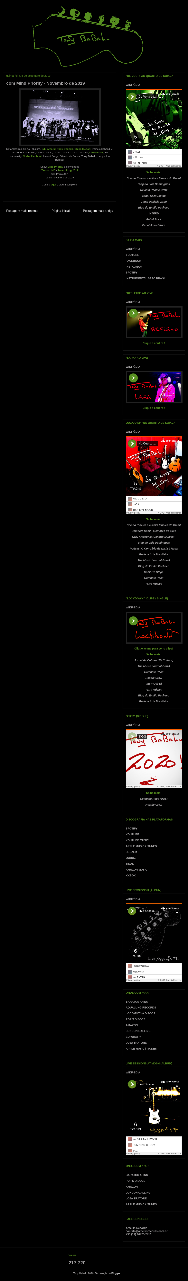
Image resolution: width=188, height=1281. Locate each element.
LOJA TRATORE (136, 1042)
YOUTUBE (132, 254)
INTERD (154, 213)
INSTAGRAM (134, 266)
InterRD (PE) (154, 683)
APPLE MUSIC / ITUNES (141, 846)
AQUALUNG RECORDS (141, 1007)
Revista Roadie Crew (153, 190)
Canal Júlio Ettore (153, 225)
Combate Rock (153, 577)
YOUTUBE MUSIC (137, 840)
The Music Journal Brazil (154, 560)
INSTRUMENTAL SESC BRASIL (146, 278)
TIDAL (130, 863)
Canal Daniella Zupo (154, 201)
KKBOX (131, 875)
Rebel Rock (153, 219)
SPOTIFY (131, 272)
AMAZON (132, 1025)
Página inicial (61, 210)
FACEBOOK (133, 260)
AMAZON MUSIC (136, 869)
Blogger (115, 1273)
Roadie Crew (154, 677)
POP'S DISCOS (135, 1019)
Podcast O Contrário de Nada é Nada (154, 548)
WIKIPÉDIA (133, 84)
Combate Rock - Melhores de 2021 (153, 531)
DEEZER (131, 852)
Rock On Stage (154, 572)
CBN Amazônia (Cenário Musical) (153, 536)
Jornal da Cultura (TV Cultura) (153, 660)
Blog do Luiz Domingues (154, 184)
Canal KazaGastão (154, 195)
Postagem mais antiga (98, 210)
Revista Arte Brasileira (153, 554)
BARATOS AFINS (137, 1001)
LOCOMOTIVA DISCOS (140, 1013)
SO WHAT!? (133, 1036)
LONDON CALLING (138, 1031)
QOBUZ (131, 857)
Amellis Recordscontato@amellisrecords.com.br (147, 1229)
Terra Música (153, 583)
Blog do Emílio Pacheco (153, 207)
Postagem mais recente (22, 210)
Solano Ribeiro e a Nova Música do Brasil (154, 178)
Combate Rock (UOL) (154, 798)
